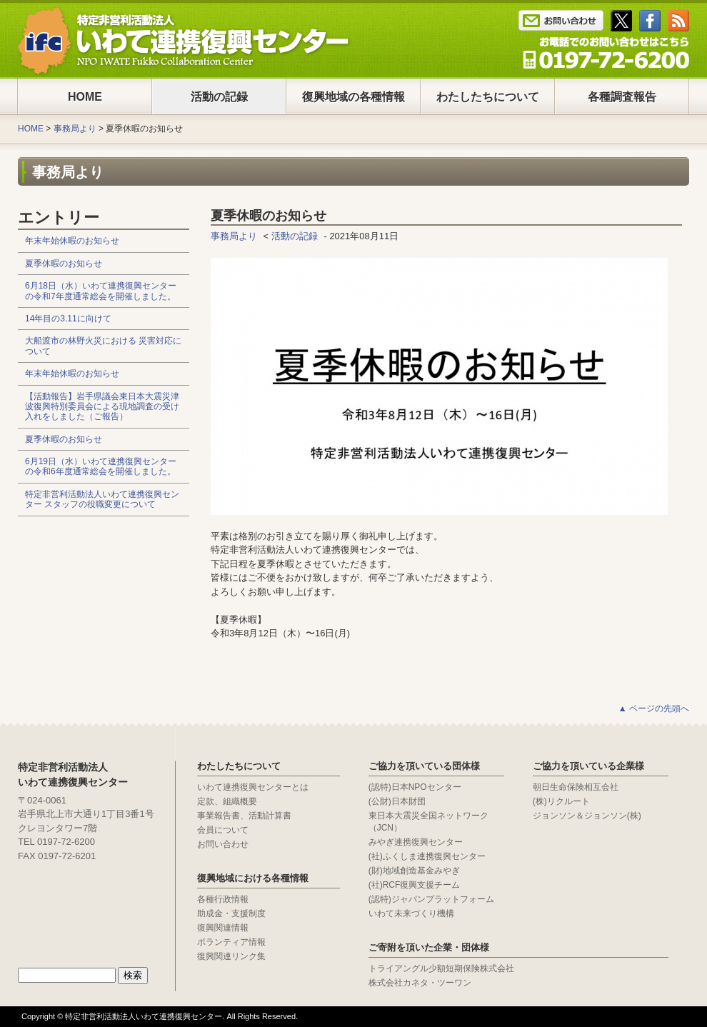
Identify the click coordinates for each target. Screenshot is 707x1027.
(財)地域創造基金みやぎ (414, 871)
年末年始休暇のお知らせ (72, 241)
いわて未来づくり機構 (411, 913)
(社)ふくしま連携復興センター (427, 856)
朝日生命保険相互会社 (575, 787)
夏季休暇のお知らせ (63, 264)
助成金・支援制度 (231, 913)
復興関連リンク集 (231, 956)
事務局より (75, 129)
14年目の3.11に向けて (68, 319)
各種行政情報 (223, 899)
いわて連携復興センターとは (253, 787)
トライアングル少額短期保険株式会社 (441, 968)
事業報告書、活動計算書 (244, 816)
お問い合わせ (223, 844)
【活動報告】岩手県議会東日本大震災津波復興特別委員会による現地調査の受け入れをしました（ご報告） (102, 406)
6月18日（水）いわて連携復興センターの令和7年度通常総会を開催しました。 (100, 291)
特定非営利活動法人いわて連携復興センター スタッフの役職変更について (102, 499)
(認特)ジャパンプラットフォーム (431, 899)
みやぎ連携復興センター (415, 842)
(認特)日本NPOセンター (414, 787)
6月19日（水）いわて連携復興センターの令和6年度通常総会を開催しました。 (100, 466)
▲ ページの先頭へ (653, 708)
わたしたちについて (487, 97)
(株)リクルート (561, 801)
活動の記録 (219, 97)
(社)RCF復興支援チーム (414, 885)
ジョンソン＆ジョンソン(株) (587, 816)
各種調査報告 (622, 97)
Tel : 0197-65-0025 (606, 52)
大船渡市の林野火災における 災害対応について (103, 346)
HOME (85, 97)
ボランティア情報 (231, 942)
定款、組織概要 (227, 801)
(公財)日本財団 (397, 801)
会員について (223, 830)
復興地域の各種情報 (353, 97)
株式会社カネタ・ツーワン (419, 983)
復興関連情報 (223, 928)
